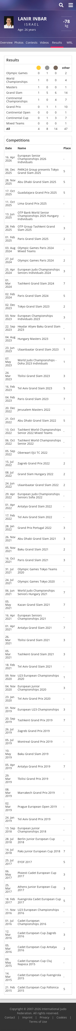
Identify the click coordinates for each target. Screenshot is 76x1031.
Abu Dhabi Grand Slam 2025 (37, 182)
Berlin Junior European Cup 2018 (36, 840)
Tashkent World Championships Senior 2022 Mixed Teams (39, 431)
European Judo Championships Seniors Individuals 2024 (39, 271)
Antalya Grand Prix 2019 (34, 766)
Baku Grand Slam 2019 (33, 754)
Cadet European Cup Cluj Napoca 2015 (35, 962)
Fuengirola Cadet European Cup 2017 (39, 900)
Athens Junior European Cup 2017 (37, 888)
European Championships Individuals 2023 (35, 317)
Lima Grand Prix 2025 (32, 203)
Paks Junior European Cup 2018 (39, 851)
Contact (10, 1017)
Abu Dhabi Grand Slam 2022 (37, 420)
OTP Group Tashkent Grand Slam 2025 (36, 228)
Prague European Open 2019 (37, 806)
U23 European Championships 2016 (38, 911)
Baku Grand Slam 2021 (33, 549)
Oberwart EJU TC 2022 (32, 453)
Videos (44, 42)
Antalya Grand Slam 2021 (35, 628)
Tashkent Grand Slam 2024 (36, 283)
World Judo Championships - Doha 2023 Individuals (37, 361)
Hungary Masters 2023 (33, 339)
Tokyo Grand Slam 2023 (33, 306)
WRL (70, 42)
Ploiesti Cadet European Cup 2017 (37, 874)
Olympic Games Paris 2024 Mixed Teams (36, 249)
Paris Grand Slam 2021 (33, 560)
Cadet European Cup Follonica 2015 (38, 988)
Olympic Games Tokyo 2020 (36, 581)
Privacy (44, 1017)
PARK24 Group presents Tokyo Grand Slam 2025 (38, 171)
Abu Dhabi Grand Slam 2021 (37, 539)
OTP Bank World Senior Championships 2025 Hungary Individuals (38, 216)
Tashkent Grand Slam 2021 (36, 654)
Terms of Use (38, 1022)
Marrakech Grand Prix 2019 (36, 793)
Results (57, 42)
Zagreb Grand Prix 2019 (34, 731)
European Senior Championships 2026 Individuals (32, 159)
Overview (6, 42)
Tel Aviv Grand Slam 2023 (35, 388)
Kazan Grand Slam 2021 (34, 605)
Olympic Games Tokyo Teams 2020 (37, 570)
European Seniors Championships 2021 (32, 616)
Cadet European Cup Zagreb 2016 (37, 934)
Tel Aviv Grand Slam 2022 (35, 517)
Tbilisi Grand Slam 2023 (34, 376)
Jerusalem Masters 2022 (34, 410)
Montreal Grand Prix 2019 (35, 741)
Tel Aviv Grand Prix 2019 (34, 819)
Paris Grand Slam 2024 (33, 296)
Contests (31, 42)
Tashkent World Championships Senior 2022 (39, 441)
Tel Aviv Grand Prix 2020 (34, 698)
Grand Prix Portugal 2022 (34, 528)
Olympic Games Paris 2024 (36, 260)
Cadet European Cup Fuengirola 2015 (39, 976)
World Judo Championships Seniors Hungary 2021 (36, 592)
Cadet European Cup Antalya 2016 (37, 948)
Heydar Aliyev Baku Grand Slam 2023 (39, 328)
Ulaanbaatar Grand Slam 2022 (38, 485)
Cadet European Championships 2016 (32, 922)
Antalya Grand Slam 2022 (35, 506)
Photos (19, 42)
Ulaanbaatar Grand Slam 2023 (38, 349)
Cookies (62, 1017)
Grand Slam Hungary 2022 (35, 474)
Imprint (27, 1017)
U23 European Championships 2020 (38, 677)
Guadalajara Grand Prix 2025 (37, 192)
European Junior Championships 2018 (32, 829)
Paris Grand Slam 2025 (33, 239)
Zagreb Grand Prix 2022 (34, 463)
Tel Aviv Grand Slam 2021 (35, 666)
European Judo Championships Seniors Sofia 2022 (39, 495)
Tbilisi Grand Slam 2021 (34, 640)
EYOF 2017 (25, 862)
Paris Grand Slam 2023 (33, 399)
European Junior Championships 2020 (32, 687)
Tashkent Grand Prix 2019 (35, 720)
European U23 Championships (38, 709)
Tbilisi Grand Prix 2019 (33, 779)
